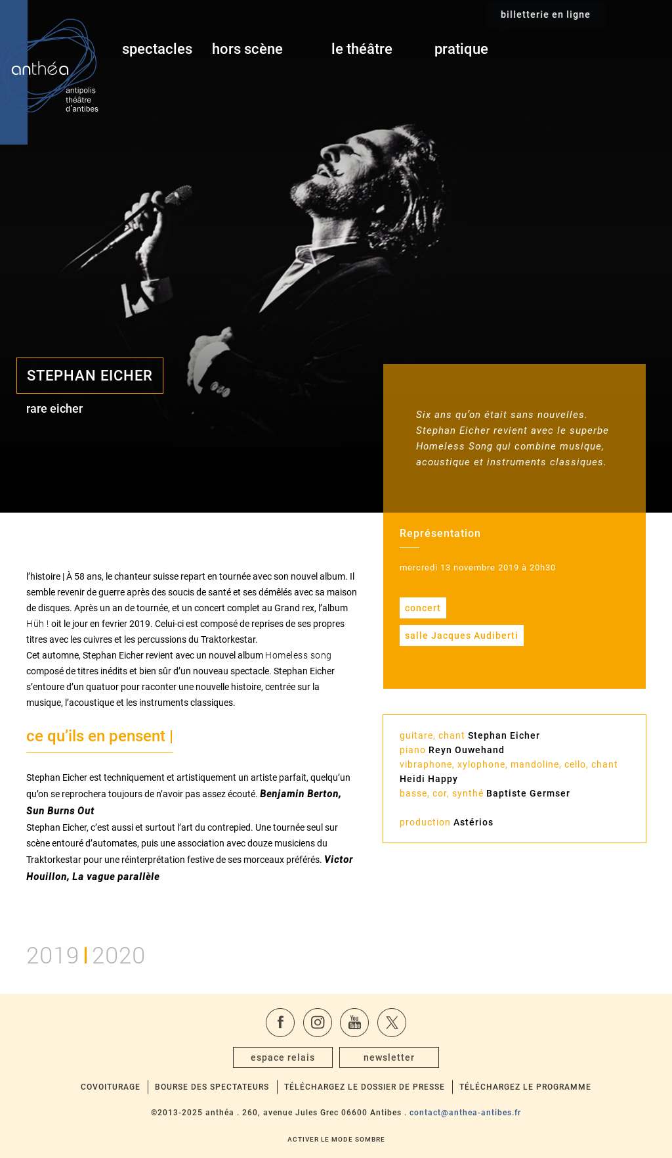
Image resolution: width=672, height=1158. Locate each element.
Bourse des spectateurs (212, 1087)
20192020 (86, 953)
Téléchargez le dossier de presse (364, 1087)
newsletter (389, 1057)
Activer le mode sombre (336, 1139)
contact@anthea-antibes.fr (465, 1112)
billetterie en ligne (611, 50)
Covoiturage (110, 1087)
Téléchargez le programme (525, 1087)
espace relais (283, 1057)
